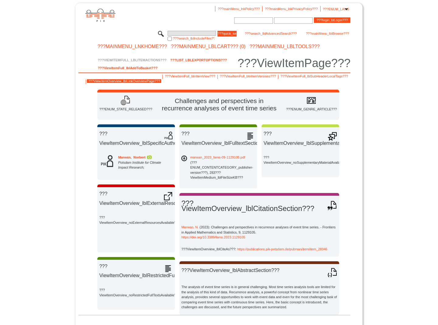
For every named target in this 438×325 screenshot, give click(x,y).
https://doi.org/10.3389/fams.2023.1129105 (213, 237)
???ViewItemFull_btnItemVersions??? (248, 76)
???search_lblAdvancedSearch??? (271, 33)
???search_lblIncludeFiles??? (193, 38)
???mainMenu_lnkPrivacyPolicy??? (291, 9)
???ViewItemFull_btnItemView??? (190, 76)
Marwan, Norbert (131, 157)
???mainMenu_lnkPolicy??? (239, 9)
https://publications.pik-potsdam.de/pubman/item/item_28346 (282, 249)
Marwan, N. (189, 227)
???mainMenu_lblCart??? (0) (208, 46)
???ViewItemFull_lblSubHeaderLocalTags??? (314, 76)
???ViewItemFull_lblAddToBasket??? (127, 68)
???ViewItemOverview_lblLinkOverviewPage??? (124, 81)
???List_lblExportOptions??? (198, 60)
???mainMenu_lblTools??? (284, 46)
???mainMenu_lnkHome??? (132, 46)
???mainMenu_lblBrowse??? (327, 33)
